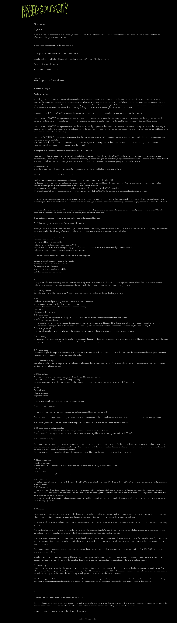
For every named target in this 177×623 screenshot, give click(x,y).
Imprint (80, 619)
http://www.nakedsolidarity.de (122, 605)
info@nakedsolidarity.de (48, 64)
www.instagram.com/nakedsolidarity (49, 80)
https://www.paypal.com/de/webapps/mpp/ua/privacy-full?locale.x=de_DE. (118, 325)
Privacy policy (91, 619)
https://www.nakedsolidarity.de (71, 223)
